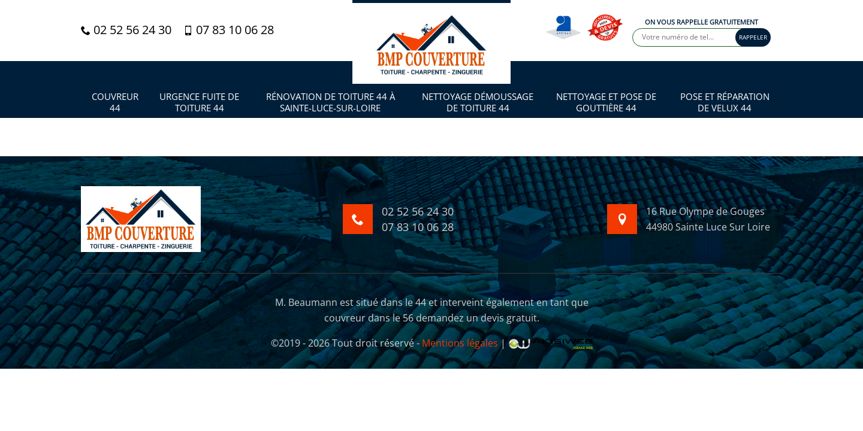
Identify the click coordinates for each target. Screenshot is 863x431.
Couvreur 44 (115, 102)
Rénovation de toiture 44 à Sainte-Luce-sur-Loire (330, 102)
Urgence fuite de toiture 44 (199, 102)
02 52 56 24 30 (126, 30)
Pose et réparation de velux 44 (725, 102)
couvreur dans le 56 (369, 317)
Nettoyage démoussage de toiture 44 (477, 102)
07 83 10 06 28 (228, 30)
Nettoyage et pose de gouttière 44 (606, 102)
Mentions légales (460, 343)
